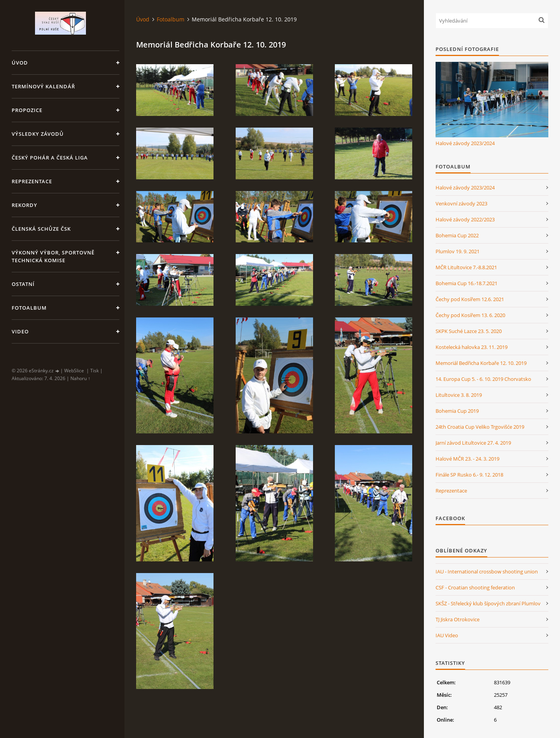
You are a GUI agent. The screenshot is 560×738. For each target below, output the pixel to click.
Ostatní (23, 283)
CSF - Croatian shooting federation (475, 587)
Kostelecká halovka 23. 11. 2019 (472, 347)
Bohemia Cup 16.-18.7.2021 (466, 283)
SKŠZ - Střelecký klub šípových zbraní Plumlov (488, 603)
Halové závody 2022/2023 (465, 219)
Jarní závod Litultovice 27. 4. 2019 (473, 442)
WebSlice (74, 370)
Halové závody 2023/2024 (465, 143)
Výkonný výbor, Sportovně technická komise (53, 256)
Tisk (94, 370)
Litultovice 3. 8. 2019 (459, 394)
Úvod (20, 62)
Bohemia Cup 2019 (457, 410)
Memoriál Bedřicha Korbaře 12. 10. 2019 (481, 362)
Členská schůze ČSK (41, 228)
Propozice (27, 110)
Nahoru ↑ (80, 378)
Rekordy (24, 205)
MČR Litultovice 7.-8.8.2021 (466, 267)
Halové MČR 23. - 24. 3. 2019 (467, 458)
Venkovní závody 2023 (461, 203)
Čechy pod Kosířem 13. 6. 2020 (470, 315)
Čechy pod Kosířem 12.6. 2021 (470, 299)
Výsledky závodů (38, 133)
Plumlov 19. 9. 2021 (458, 251)
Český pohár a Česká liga (50, 157)
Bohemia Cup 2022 (457, 235)
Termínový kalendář (43, 86)
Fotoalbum (29, 307)
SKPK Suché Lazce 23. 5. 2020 (469, 331)
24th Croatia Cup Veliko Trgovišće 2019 (480, 426)
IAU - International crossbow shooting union (487, 571)
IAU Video (447, 635)
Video (20, 331)
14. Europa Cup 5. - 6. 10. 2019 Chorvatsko (483, 378)
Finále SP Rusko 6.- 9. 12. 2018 (469, 474)
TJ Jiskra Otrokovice (458, 619)
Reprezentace (32, 181)
